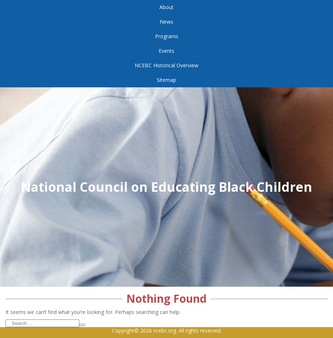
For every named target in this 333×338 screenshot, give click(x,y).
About (166, 7)
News (166, 21)
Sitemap (166, 79)
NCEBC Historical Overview (166, 65)
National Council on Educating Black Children (166, 186)
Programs (166, 36)
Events (166, 50)
